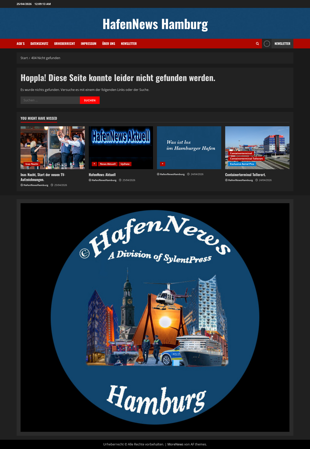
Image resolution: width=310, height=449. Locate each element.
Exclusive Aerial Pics (242, 164)
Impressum (88, 43)
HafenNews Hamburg (155, 23)
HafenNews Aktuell (102, 174)
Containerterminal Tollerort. (245, 174)
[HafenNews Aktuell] (121, 147)
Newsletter (129, 43)
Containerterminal (241, 153)
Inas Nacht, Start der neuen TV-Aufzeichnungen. (43, 177)
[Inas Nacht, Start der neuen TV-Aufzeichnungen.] (53, 147)
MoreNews (175, 444)
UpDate (125, 164)
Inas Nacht (32, 164)
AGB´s (21, 43)
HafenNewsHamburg (36, 185)
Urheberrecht (64, 43)
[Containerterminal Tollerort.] (257, 147)
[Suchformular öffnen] (257, 43)
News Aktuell (108, 164)
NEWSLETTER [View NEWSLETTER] (276, 43)
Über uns (108, 43)
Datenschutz (39, 43)
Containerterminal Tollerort (246, 158)
